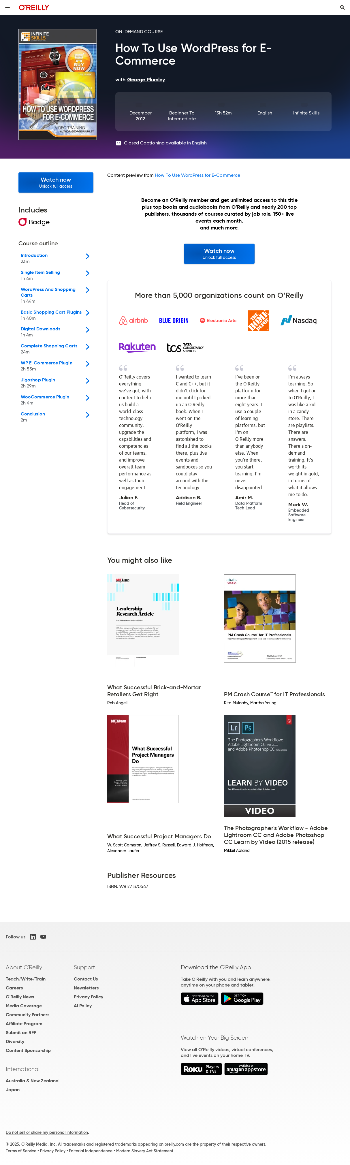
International (22, 1069)
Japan (13, 1090)
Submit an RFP (21, 1033)
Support (84, 967)
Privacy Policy (88, 997)
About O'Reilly (24, 967)
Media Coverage (24, 1006)
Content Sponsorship (28, 1050)
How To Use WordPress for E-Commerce (197, 175)
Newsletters (86, 988)
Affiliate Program (24, 1024)
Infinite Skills (306, 113)
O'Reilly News (20, 997)
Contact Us (86, 979)
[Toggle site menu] (7, 7)
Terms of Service (21, 1150)
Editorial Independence (90, 1150)
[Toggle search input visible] (342, 7)
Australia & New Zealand (32, 1081)
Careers (14, 988)
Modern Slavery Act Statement (144, 1150)
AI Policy (83, 1006)
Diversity (15, 1041)
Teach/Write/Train (26, 979)
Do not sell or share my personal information (47, 1132)
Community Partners (27, 1015)
